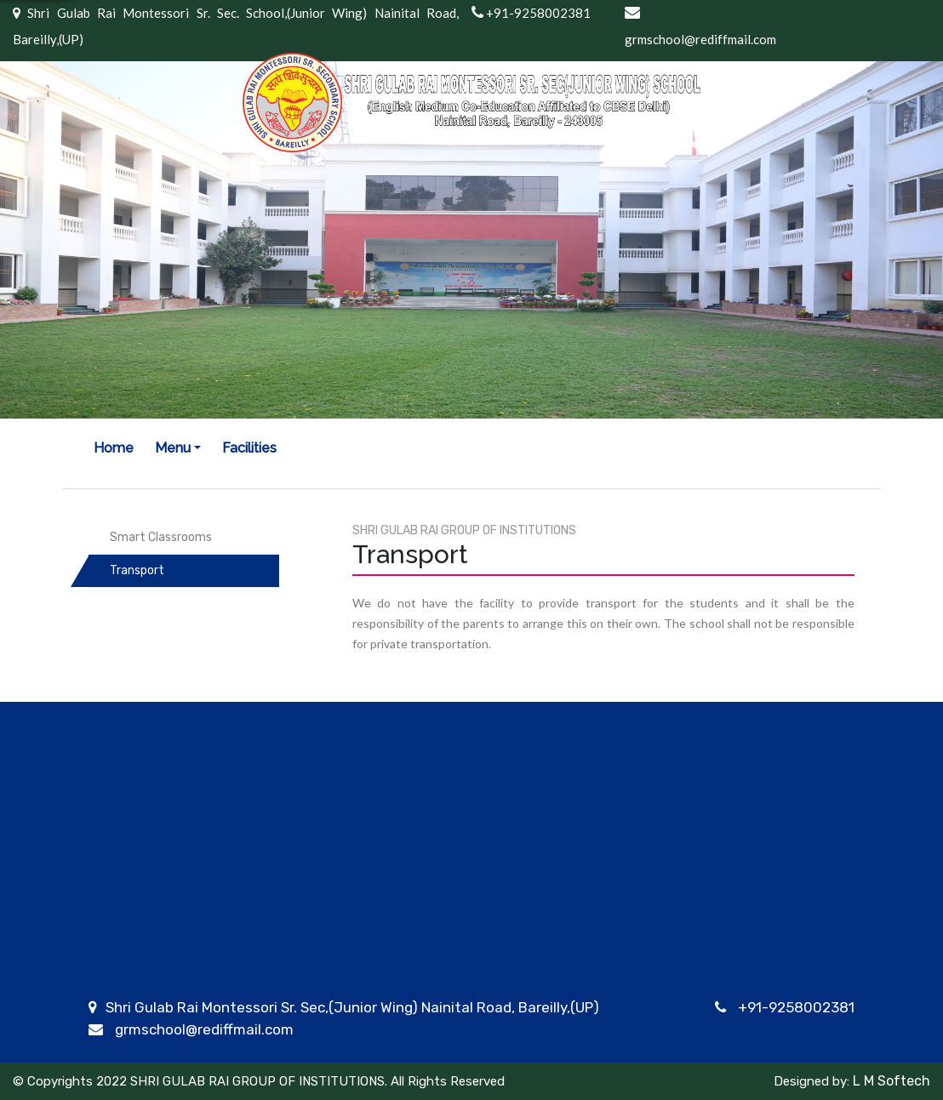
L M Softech (889, 1081)
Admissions (511, 960)
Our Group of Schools (160, 981)
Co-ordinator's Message (170, 1068)
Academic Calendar (355, 1068)
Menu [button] (173, 448)
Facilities (249, 448)
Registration (514, 981)
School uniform (724, 981)
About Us (120, 960)
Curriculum (326, 960)
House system (338, 981)
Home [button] (114, 448)
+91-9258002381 (796, 1007)
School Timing (720, 960)
